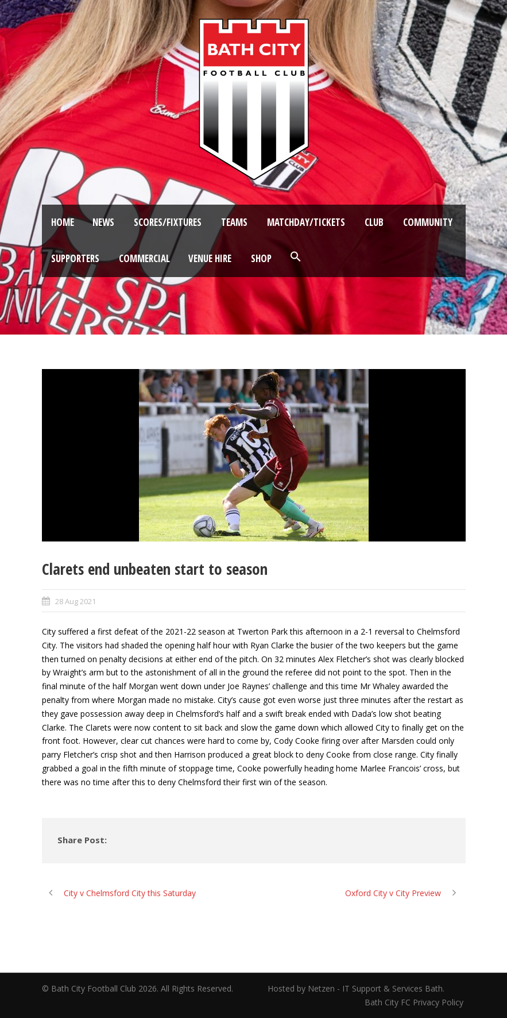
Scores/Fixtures (168, 222)
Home (62, 222)
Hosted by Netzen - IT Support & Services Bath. (356, 988)
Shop (261, 258)
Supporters (75, 258)
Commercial (144, 258)
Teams (234, 222)
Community (427, 222)
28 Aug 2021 (75, 601)
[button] (296, 257)
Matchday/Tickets (306, 222)
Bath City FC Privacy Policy (415, 1002)
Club (374, 222)
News (103, 222)
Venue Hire (209, 258)
